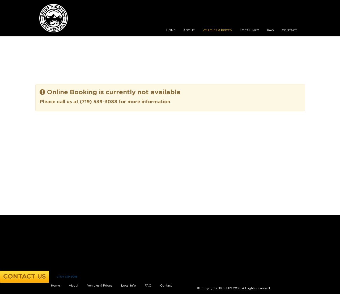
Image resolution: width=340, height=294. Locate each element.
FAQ (270, 30)
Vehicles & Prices (217, 30)
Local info (249, 30)
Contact (289, 30)
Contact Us (24, 277)
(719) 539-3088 (67, 276)
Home (170, 30)
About (189, 30)
